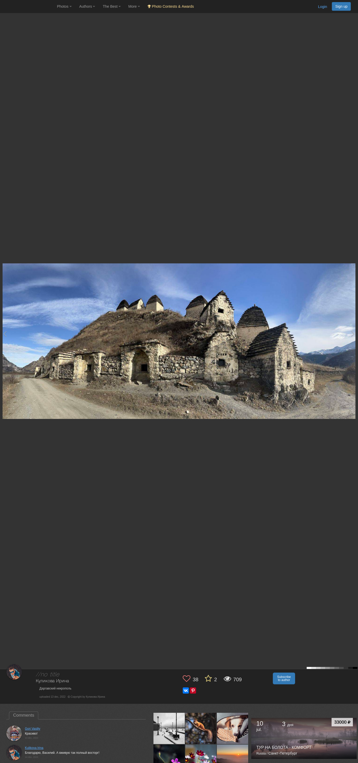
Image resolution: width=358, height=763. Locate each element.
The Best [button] (112, 6)
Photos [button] (64, 6)
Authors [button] (87, 6)
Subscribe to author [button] (284, 678)
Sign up (341, 6)
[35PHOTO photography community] (27, 6)
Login (322, 6)
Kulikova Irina (34, 748)
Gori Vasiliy (32, 728)
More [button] (134, 6)
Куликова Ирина (52, 681)
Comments (23, 715)
